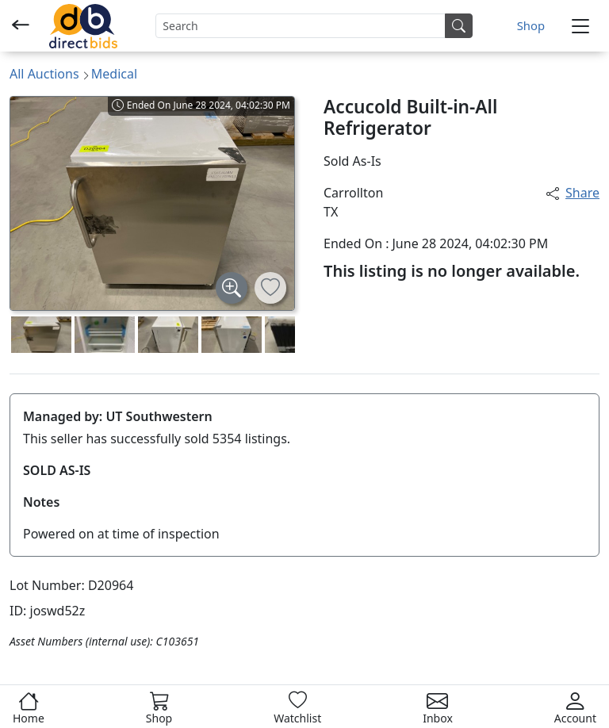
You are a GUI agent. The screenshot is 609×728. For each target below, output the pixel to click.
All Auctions (44, 73)
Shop (531, 25)
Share (572, 192)
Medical (114, 73)
